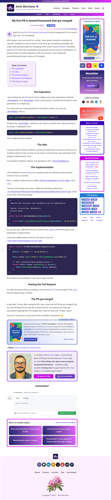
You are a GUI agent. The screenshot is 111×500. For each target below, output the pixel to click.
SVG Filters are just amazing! (92, 182)
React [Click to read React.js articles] (73, 14)
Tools (93, 212)
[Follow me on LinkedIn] (96, 103)
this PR (14, 50)
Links (92, 220)
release (62, 47)
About (91, 217)
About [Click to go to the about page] (97, 8)
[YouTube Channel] (87, 103)
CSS (96, 206)
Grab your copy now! (31, 339)
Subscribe (92, 86)
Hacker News (35, 348)
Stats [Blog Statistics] (90, 8)
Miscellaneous (87, 202)
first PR (27, 32)
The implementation (20, 75)
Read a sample (68, 339)
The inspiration (18, 68)
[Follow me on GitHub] (92, 103)
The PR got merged (20, 81)
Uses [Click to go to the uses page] (83, 8)
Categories (84, 220)
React (85, 212)
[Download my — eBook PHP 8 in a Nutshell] (92, 38)
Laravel (51, 25)
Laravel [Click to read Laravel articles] (39, 14)
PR (27, 97)
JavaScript (86, 206)
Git (94, 209)
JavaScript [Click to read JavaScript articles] (56, 14)
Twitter (17, 348)
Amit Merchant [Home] (25, 6)
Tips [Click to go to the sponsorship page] (62, 472)
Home (85, 217)
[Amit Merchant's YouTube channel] (92, 112)
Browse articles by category (65, 422)
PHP (94, 199)
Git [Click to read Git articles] (65, 14)
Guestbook (99, 220)
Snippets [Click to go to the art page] (66, 8)
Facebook (25, 348)
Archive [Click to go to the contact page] (54, 472)
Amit (52, 355)
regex (51, 230)
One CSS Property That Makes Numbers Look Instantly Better (92, 165)
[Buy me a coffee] (100, 103)
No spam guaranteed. (92, 90)
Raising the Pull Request (22, 78)
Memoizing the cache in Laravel (92, 139)
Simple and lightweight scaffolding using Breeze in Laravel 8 (4, 250)
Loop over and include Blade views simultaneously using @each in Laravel (108, 250)
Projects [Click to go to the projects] (75, 8)
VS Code (86, 209)
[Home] (10, 7)
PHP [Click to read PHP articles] (47, 14)
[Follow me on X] (83, 103)
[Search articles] (103, 8)
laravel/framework (40, 32)
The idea (15, 72)
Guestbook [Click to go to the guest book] (71, 472)
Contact (98, 217)
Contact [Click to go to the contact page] (45, 472)
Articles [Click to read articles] (56, 8)
